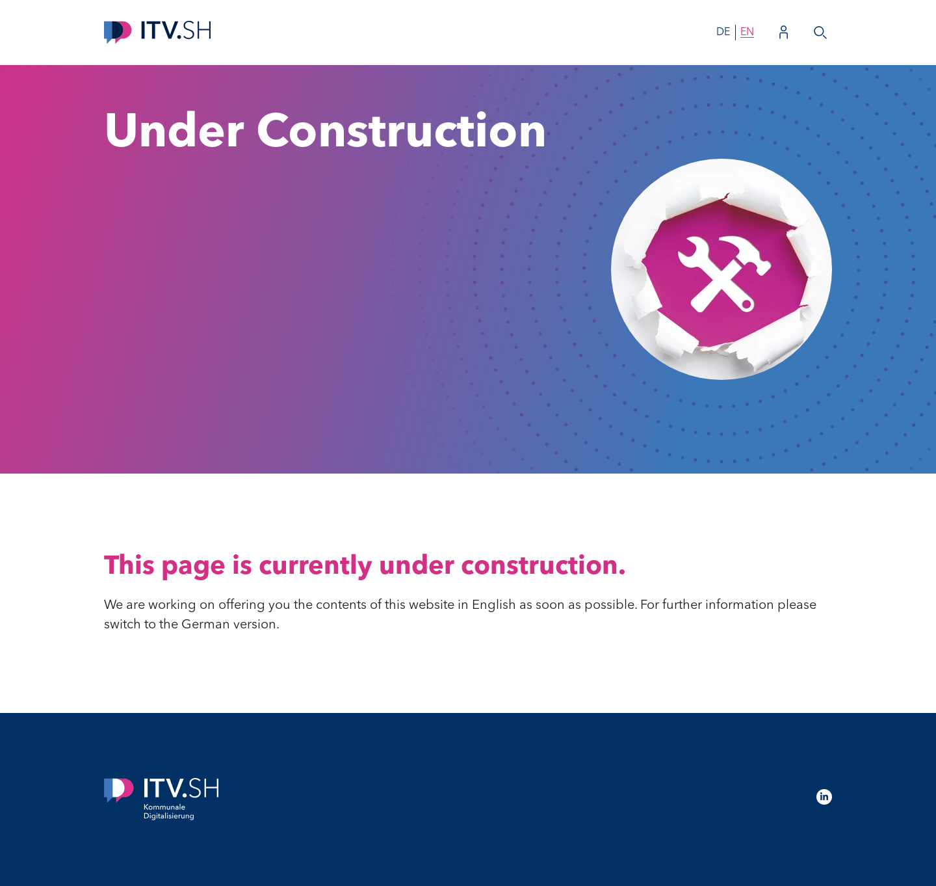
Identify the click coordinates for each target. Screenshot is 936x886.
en (747, 32)
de (723, 32)
